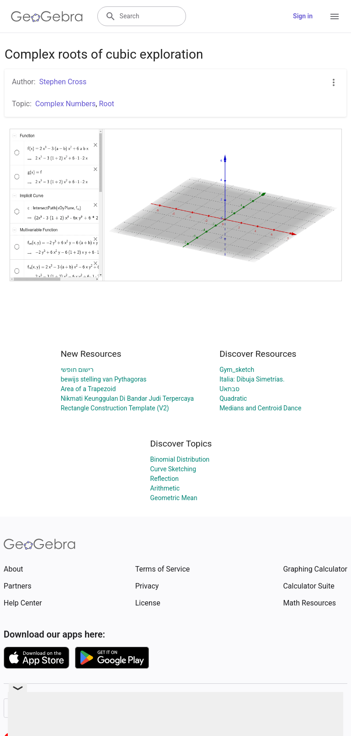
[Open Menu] (334, 16)
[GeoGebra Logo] (47, 16)
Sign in (303, 16)
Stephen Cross (63, 81)
